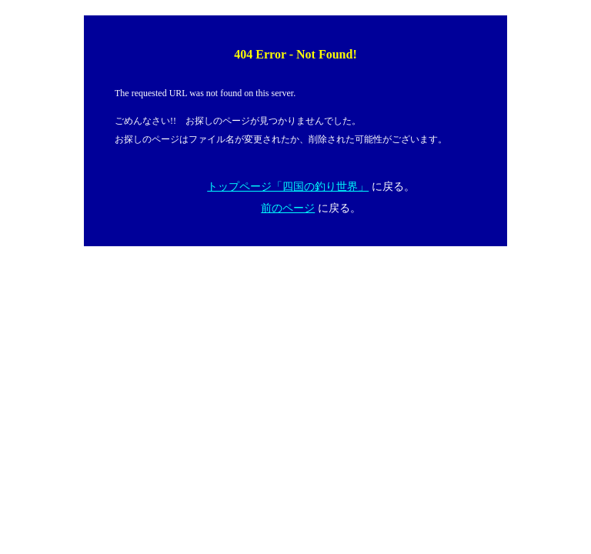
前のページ (288, 208)
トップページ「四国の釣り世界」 (288, 186)
